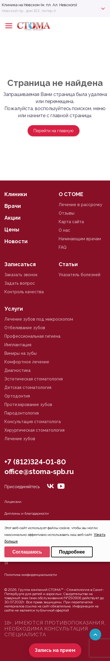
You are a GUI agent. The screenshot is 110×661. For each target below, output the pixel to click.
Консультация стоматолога (32, 421)
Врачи (12, 206)
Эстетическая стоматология (33, 379)
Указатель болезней (79, 274)
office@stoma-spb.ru (39, 471)
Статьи (68, 264)
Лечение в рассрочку (80, 204)
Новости (16, 241)
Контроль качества (24, 291)
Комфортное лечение (26, 362)
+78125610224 (87, 26)
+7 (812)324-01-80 (35, 462)
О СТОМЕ (71, 194)
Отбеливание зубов (24, 327)
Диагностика (17, 370)
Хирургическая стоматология (34, 430)
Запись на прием (55, 650)
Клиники (15, 194)
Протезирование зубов (28, 404)
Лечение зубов (19, 438)
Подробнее (72, 551)
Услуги (13, 309)
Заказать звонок (21, 274)
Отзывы (67, 213)
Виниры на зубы (20, 353)
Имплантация (17, 344)
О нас (64, 230)
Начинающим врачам (80, 238)
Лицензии (12, 502)
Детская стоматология (27, 387)
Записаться (20, 264)
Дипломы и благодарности (26, 513)
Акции (12, 218)
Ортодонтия (17, 396)
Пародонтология (21, 413)
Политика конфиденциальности (30, 575)
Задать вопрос (19, 283)
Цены (11, 229)
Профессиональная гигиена (32, 336)
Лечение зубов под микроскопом (38, 319)
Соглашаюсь (27, 551)
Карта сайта (71, 221)
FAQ (63, 247)
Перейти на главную (53, 130)
